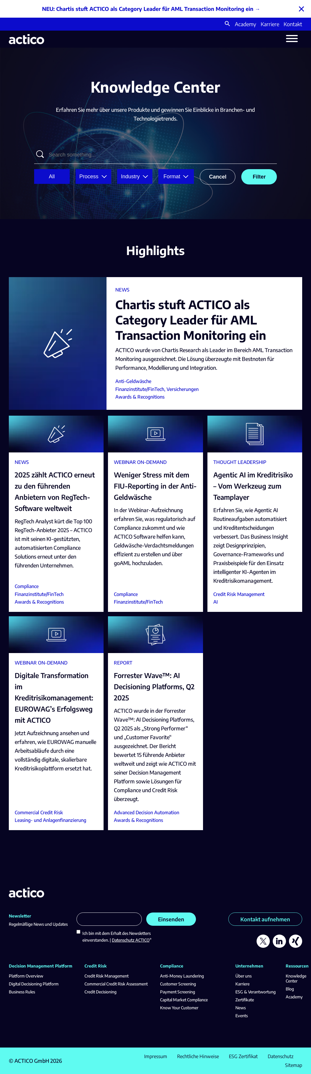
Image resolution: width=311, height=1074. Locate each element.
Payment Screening (177, 991)
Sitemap (293, 1065)
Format (171, 176)
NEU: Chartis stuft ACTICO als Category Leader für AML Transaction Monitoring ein (147, 8)
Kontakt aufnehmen (265, 919)
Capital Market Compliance (184, 999)
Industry (130, 176)
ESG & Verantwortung (255, 991)
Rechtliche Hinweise (198, 1056)
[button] (227, 24)
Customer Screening (178, 983)
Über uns (243, 975)
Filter (259, 177)
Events (241, 1015)
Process (89, 176)
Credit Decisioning (100, 991)
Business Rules (22, 991)
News (240, 1007)
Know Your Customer (179, 1007)
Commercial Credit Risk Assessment (116, 983)
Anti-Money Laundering (182, 975)
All (52, 176)
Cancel (217, 177)
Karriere (270, 24)
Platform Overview (26, 975)
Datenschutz (280, 1056)
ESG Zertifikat (243, 1056)
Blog (290, 988)
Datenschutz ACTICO (130, 940)
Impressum (155, 1056)
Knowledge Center (296, 978)
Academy (245, 24)
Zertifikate (244, 999)
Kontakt (293, 24)
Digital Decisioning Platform (34, 983)
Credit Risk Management (106, 975)
